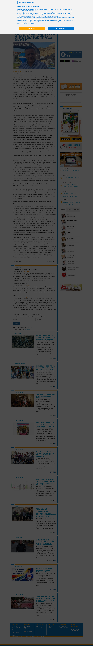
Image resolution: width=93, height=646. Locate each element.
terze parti (37, 12)
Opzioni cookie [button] (32, 28)
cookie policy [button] (34, 10)
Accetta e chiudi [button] (61, 28)
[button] (26, 2)
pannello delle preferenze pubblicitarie (26, 23)
